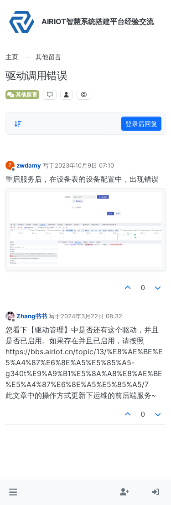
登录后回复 (141, 124)
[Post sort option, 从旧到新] (18, 124)
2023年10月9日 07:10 (84, 165)
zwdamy (28, 165)
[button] (13, 492)
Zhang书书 (31, 316)
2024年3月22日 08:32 (91, 316)
